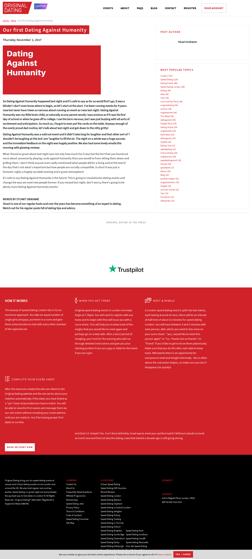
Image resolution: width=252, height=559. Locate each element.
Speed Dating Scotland (136, 534)
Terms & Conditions (75, 511)
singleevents (166, 130)
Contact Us (71, 484)
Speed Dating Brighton (111, 530)
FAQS (140, 8)
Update (163, 141)
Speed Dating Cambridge (112, 534)
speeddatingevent (168, 160)
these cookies (164, 554)
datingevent (166, 119)
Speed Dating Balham (111, 499)
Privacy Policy (72, 507)
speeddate (165, 167)
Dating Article (166, 127)
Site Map (70, 522)
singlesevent (166, 156)
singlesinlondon (167, 182)
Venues (163, 163)
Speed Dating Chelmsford (113, 538)
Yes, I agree (183, 554)
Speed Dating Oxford (110, 526)
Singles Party (166, 123)
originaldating (167, 105)
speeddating (166, 149)
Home (6, 20)
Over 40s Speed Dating (136, 546)
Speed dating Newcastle (137, 542)
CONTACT (170, 8)
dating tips (165, 200)
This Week (165, 116)
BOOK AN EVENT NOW (20, 447)
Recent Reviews (108, 491)
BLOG (154, 8)
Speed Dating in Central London (116, 507)
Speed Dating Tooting (111, 519)
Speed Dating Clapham (111, 503)
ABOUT (125, 8)
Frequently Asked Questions (79, 491)
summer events (167, 189)
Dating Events (166, 83)
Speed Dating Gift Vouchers (113, 488)
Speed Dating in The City (112, 522)
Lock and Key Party (169, 101)
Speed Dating (166, 79)
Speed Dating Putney (110, 515)
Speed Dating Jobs (75, 503)
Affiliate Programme (75, 495)
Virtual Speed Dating (110, 484)
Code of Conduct (74, 515)
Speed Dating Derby (110, 542)
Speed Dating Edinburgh (112, 546)
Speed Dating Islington (111, 511)
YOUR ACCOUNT (213, 8)
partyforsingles (167, 178)
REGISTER (190, 8)
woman (164, 108)
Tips (162, 193)
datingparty (166, 138)
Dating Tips (165, 145)
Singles (163, 185)
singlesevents (166, 112)
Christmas (165, 196)
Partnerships (72, 499)
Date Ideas (165, 134)
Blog (13, 20)
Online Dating (166, 152)
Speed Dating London (170, 86)
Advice (163, 171)
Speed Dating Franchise (77, 519)
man (162, 97)
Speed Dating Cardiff (135, 538)
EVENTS (108, 8)
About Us (70, 488)
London (164, 75)
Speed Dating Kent (134, 530)
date (162, 94)
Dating (163, 90)
